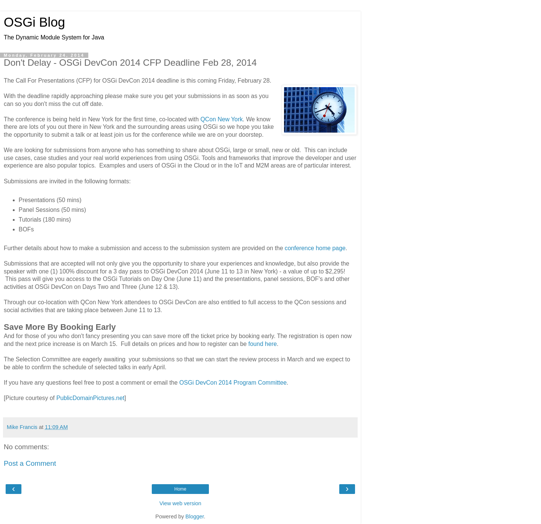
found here (262, 344)
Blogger (195, 516)
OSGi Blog (34, 22)
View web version (180, 503)
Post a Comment (30, 463)
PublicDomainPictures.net (90, 398)
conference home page (315, 248)
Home (180, 489)
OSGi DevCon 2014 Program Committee (233, 382)
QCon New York (221, 119)
